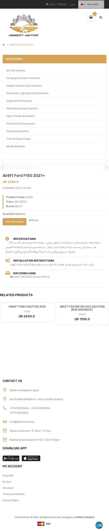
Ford (16, 276)
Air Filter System (15, 70)
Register (62, 4)
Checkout (8, 488)
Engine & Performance (19, 100)
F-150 (22, 276)
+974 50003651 (19, 412)
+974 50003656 (20, 408)
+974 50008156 (40, 408)
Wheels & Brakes (15, 146)
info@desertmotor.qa (22, 421)
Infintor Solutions (85, 517)
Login (52, 4)
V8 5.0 (46, 276)
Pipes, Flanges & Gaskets (20, 116)
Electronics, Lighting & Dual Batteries (27, 93)
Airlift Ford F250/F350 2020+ (27, 306)
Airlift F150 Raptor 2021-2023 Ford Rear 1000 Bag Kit (82, 308)
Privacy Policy (11, 500)
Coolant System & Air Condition (24, 85)
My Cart (7, 481)
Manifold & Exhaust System (22, 108)
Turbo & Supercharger (18, 138)
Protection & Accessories (20, 123)
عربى (72, 4)
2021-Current (34, 276)
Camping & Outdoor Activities (23, 78)
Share (34, 220)
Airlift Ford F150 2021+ (21, 45)
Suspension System (17, 131)
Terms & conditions (14, 494)
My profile (8, 475)
